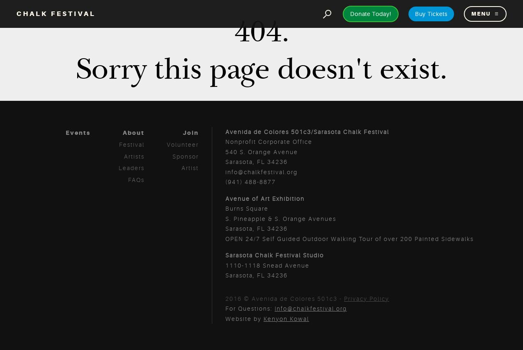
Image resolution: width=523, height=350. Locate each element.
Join (191, 133)
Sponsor (185, 156)
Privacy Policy (366, 298)
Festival (132, 144)
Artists (134, 156)
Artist (190, 168)
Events (78, 133)
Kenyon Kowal (286, 319)
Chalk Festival (56, 14)
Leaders (132, 168)
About (134, 133)
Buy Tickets (431, 14)
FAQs (136, 180)
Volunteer (183, 144)
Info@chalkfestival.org (311, 308)
